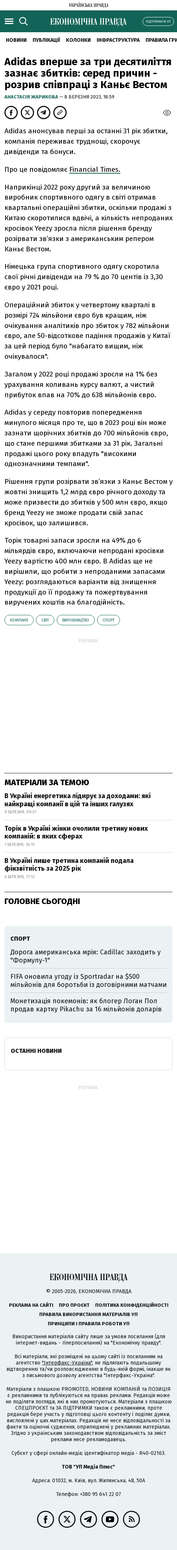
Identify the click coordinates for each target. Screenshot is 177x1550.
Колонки (78, 40)
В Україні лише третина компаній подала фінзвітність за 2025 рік (69, 865)
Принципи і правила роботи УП (89, 1323)
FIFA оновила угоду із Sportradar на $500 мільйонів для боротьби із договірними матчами (88, 980)
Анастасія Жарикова (31, 97)
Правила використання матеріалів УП (88, 1314)
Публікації (46, 40)
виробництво (75, 620)
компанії (19, 620)
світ (45, 620)
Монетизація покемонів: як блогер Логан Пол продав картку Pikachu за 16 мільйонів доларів (86, 1005)
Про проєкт (74, 1305)
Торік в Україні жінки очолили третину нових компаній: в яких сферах (76, 832)
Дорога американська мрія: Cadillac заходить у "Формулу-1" (85, 956)
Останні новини (36, 1050)
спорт (108, 620)
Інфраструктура (118, 40)
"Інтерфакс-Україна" (67, 1363)
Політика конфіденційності (131, 1305)
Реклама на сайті (31, 1305)
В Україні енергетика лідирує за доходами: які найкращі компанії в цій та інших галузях (77, 800)
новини (16, 40)
